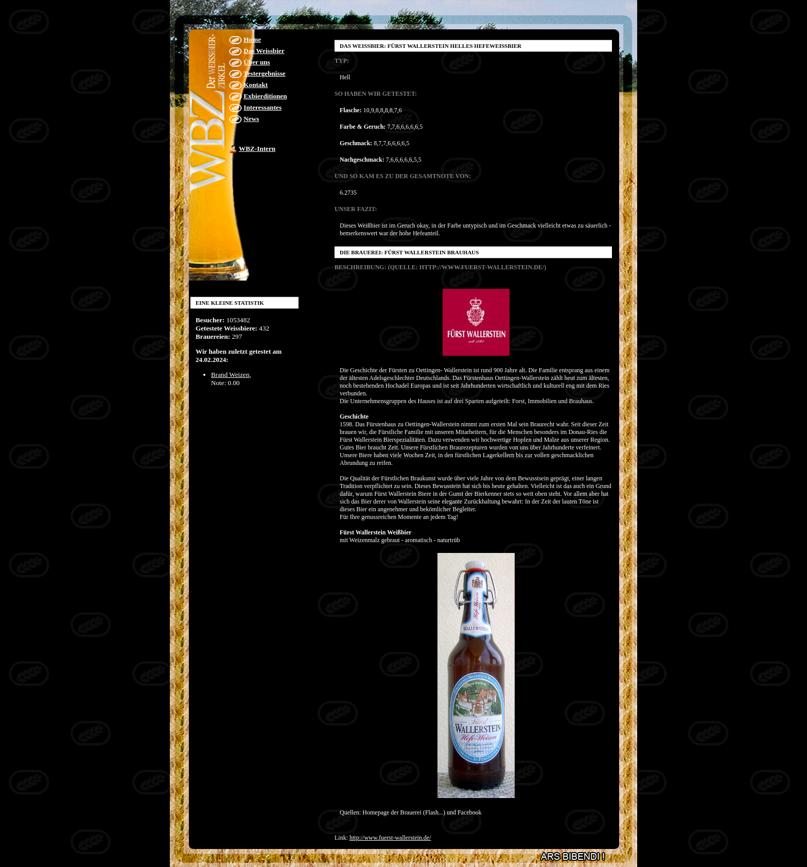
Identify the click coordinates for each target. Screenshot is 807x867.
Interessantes (262, 107)
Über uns (256, 62)
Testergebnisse (264, 73)
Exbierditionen (265, 96)
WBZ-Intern (257, 148)
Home (252, 39)
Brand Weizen (230, 374)
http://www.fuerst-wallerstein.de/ (390, 837)
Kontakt (255, 85)
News (251, 119)
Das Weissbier (263, 51)
